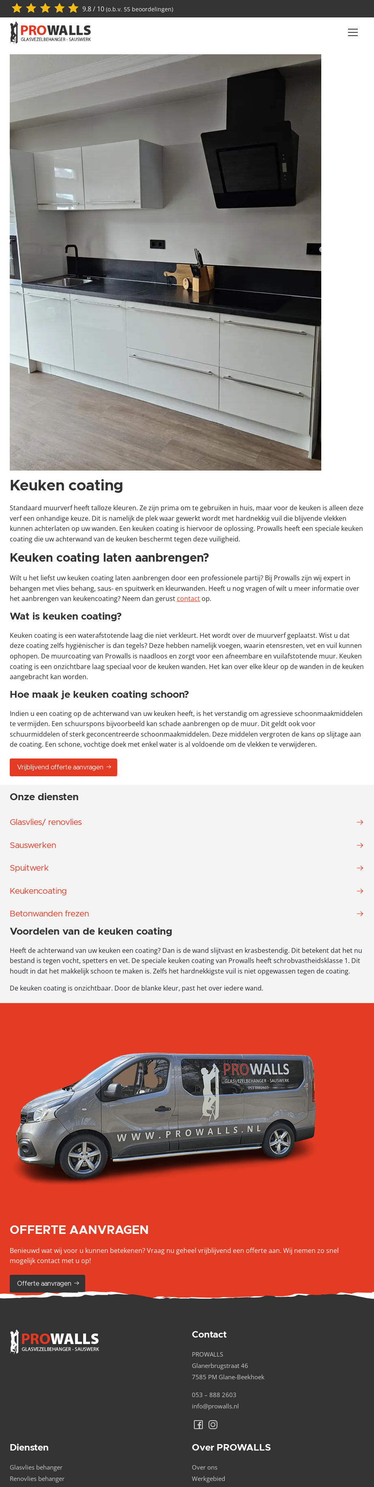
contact (188, 598)
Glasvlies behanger (36, 1467)
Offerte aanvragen (48, 1283)
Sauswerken (33, 845)
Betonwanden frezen (49, 914)
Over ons (204, 1467)
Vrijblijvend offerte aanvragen (64, 767)
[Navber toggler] (353, 32)
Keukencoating (38, 891)
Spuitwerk (29, 868)
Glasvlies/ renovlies (46, 822)
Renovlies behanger (37, 1478)
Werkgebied (208, 1478)
